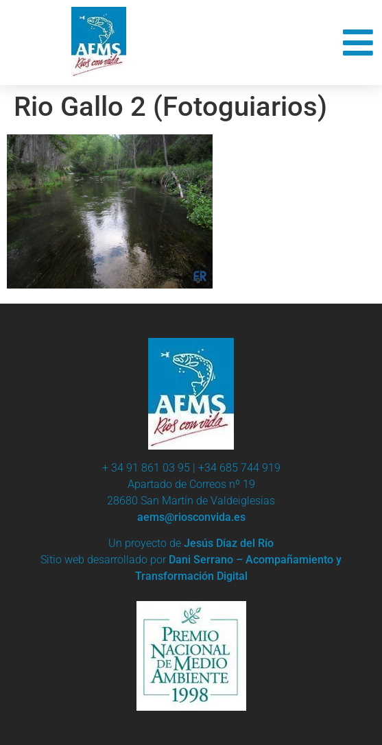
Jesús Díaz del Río (229, 543)
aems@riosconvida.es (191, 517)
